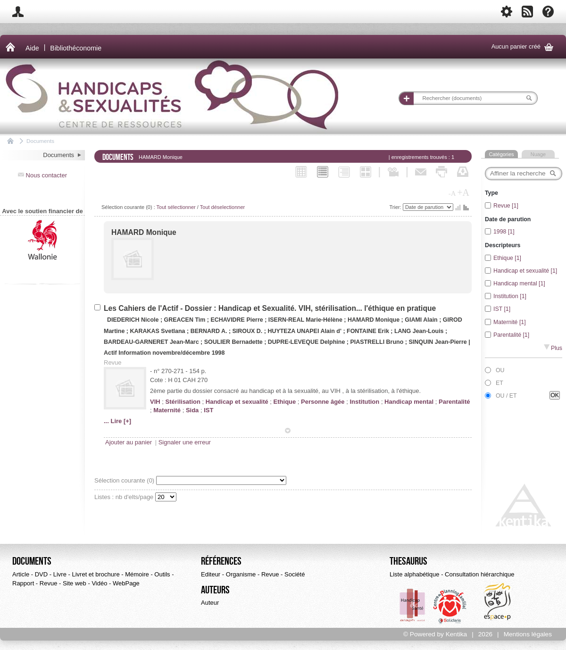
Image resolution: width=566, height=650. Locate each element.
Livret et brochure (95, 574)
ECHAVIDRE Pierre (237, 320)
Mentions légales (528, 634)
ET (499, 383)
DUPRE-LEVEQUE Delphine (307, 342)
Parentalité (454, 401)
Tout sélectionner (176, 207)
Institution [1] (509, 296)
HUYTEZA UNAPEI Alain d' (304, 331)
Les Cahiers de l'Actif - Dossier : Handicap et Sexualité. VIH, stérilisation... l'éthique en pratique (270, 308)
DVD (41, 574)
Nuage (538, 154)
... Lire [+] (117, 421)
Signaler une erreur (184, 442)
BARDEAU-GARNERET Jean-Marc (151, 342)
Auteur (210, 602)
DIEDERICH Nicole (133, 320)
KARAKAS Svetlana (158, 331)
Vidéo (99, 583)
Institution (364, 401)
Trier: (396, 207)
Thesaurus (408, 561)
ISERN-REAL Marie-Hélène (305, 320)
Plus (553, 348)
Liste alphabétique (415, 574)
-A (452, 193)
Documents (40, 141)
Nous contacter (42, 175)
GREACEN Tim (185, 320)
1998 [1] (504, 231)
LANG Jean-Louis (419, 331)
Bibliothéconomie (75, 48)
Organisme (241, 574)
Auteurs (215, 590)
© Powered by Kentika (435, 634)
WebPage (126, 583)
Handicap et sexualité (237, 401)
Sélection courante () (125, 480)
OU (500, 370)
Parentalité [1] (511, 335)
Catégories (501, 154)
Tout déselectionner (222, 207)
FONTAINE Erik (369, 331)
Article (20, 574)
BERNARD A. (209, 331)
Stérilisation (183, 401)
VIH (155, 401)
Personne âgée (323, 401)
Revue (49, 583)
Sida (192, 410)
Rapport (23, 583)
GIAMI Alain (422, 320)
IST (208, 410)
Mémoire (137, 574)
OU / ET (506, 395)
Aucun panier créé (524, 46)
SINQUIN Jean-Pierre (438, 342)
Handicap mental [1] (519, 283)
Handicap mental (408, 401)
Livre (60, 574)
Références (221, 561)
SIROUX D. (248, 331)
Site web (74, 583)
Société (294, 574)
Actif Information (127, 353)
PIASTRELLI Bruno (377, 342)
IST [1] (501, 309)
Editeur (210, 574)
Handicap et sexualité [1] (525, 270)
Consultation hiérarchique (479, 574)
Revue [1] (505, 205)
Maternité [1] (509, 322)
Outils (162, 574)
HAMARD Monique (143, 232)
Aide (32, 48)
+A (463, 192)
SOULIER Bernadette (234, 342)
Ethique (285, 401)
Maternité (167, 410)
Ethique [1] (507, 258)
